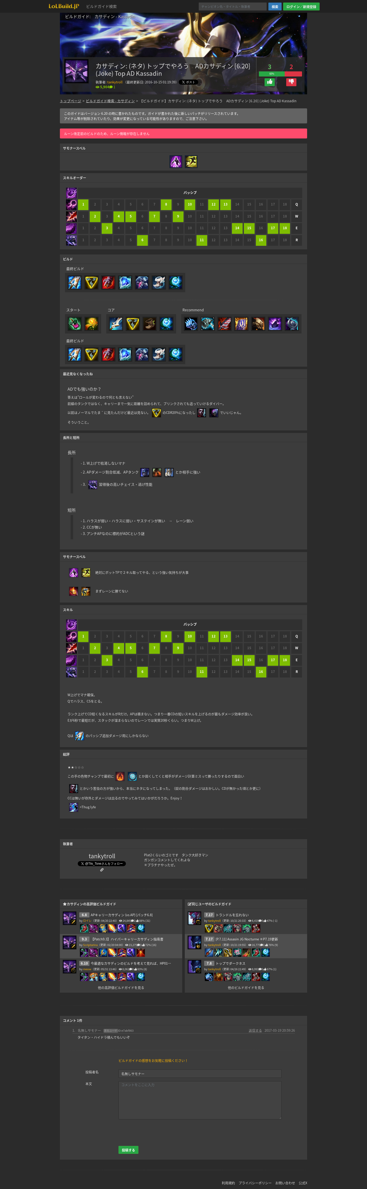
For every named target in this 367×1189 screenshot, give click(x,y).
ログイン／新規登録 (301, 6)
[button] (270, 82)
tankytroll (115, 82)
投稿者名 (92, 1067)
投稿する (128, 1145)
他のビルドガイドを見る (246, 982)
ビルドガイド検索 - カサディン (110, 100)
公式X (303, 1177)
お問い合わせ (285, 1177)
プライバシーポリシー (255, 1177)
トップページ (70, 100)
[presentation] (157, 1128)
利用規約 (228, 1177)
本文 (88, 1078)
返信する (255, 1025)
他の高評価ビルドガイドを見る (121, 982)
